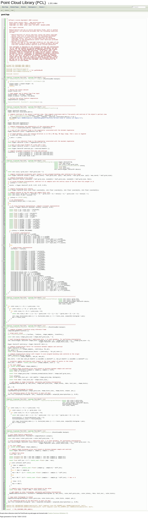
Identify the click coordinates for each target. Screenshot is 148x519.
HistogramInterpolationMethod (69, 166)
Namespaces (32, 7)
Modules (23, 7)
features (7, 10)
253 (3, 327)
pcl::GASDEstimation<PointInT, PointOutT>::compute (24, 79)
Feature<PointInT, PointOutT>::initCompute (27, 81)
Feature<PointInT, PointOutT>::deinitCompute (23, 102)
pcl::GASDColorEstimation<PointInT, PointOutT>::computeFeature (28, 432)
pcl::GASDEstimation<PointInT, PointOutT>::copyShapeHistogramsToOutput (31, 299)
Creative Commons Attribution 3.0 (58, 513)
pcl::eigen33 (12, 128)
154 (3, 206)
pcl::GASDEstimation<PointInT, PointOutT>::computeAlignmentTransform (31, 108)
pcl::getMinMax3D (14, 356)
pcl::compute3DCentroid (19, 115)
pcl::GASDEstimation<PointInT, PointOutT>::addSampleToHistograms (29, 162)
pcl (2, 10)
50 (3, 79)
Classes (42, 7)
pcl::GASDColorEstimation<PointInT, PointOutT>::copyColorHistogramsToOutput (33, 400)
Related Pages (14, 7)
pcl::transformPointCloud (16, 334)
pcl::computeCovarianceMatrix (21, 117)
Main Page (5, 7)
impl (12, 10)
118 (3, 162)
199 (3, 261)
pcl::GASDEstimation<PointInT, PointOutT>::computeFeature (27, 327)
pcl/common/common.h (21, 70)
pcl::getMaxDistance (15, 349)
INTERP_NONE (22, 183)
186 (3, 245)
